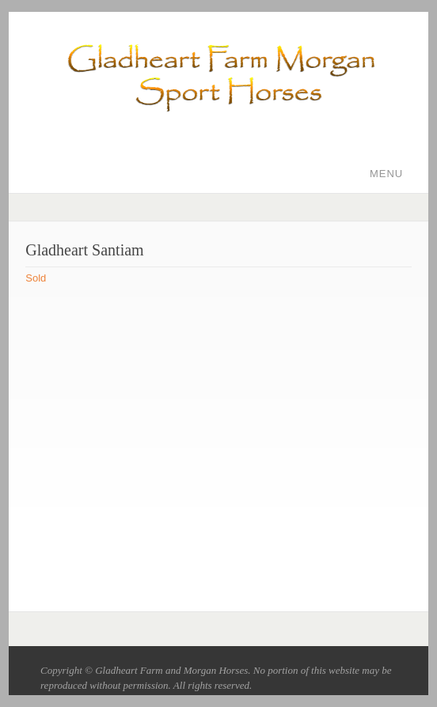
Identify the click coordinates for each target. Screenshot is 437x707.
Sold (35, 278)
